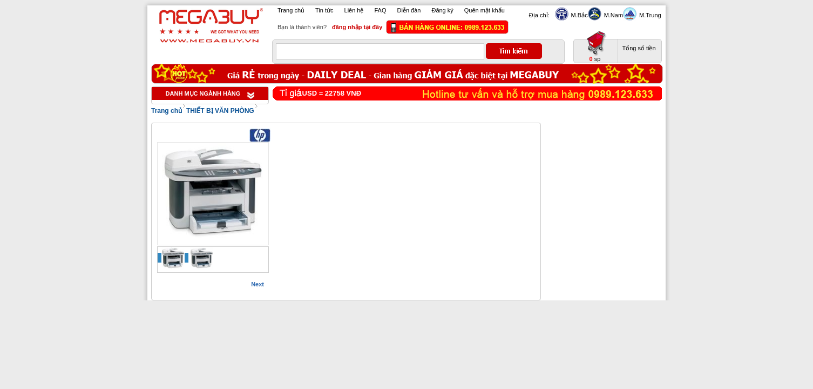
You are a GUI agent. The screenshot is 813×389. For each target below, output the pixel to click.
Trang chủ (290, 10)
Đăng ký (442, 10)
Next (257, 284)
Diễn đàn (409, 10)
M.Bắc (578, 15)
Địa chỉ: (539, 15)
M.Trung (648, 15)
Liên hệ (354, 10)
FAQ (381, 10)
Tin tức (324, 10)
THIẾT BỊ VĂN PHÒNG (220, 111)
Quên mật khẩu (484, 10)
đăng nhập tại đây (357, 27)
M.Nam (612, 15)
